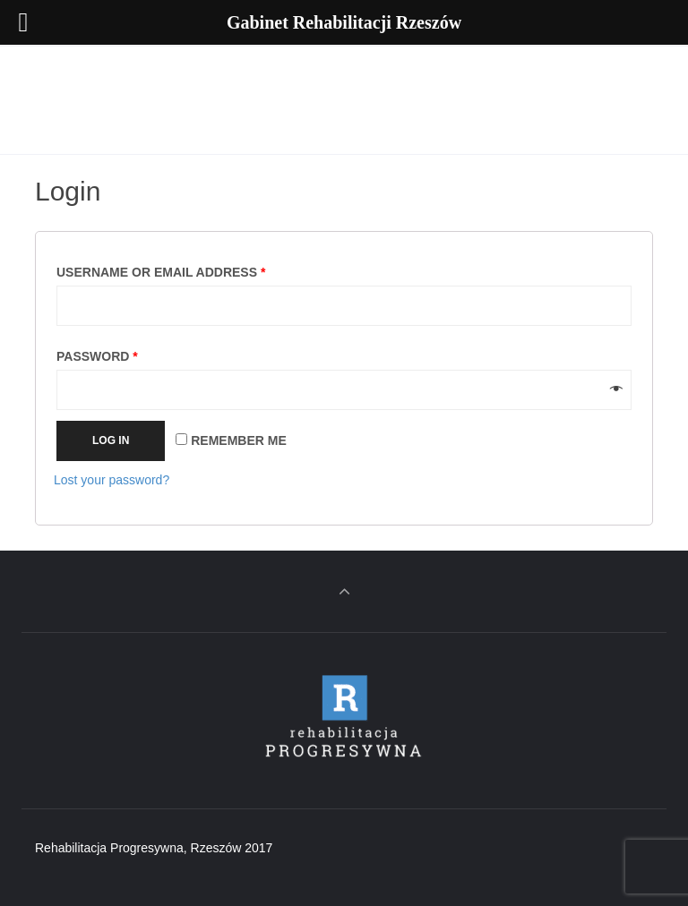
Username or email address (160, 272)
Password (97, 356)
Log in (110, 440)
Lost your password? (111, 480)
